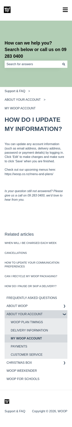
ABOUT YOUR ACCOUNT (23, 99)
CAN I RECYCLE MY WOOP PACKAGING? (31, 276)
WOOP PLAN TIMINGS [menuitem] (27, 322)
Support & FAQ (15, 91)
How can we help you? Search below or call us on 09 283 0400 (35, 50)
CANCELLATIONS (16, 252)
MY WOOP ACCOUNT (20, 108)
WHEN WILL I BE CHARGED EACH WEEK (31, 242)
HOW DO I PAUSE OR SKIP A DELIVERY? (30, 286)
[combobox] (32, 64)
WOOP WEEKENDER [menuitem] (22, 370)
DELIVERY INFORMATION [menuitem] (29, 330)
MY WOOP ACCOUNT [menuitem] (26, 338)
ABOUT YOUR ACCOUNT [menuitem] (25, 314)
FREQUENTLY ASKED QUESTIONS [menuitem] (32, 298)
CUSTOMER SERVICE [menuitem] (27, 354)
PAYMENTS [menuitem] (19, 346)
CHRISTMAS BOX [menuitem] (19, 362)
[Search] (63, 64)
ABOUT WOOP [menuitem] (17, 306)
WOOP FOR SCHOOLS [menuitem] (23, 379)
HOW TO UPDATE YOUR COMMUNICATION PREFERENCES (32, 264)
